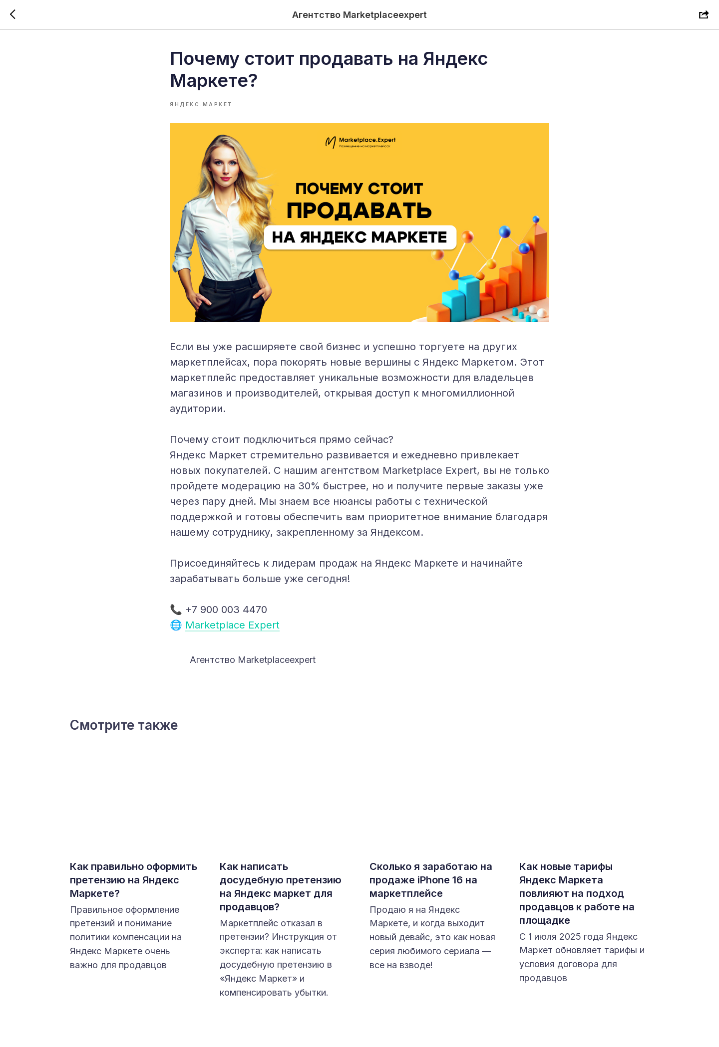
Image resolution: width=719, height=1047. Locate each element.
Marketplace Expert (232, 625)
